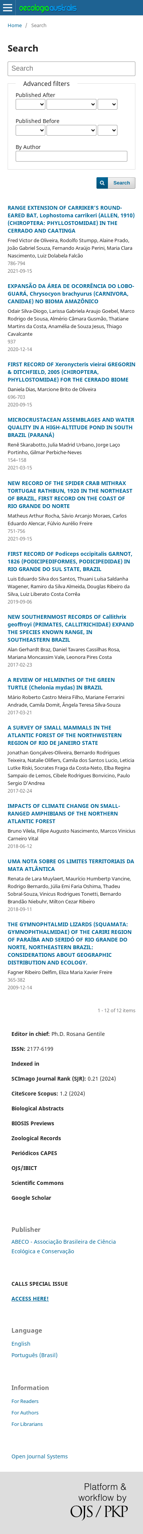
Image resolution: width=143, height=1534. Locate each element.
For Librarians (27, 1424)
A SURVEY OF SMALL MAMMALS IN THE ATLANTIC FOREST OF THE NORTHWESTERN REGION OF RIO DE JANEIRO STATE (65, 735)
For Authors (25, 1412)
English (21, 1343)
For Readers (25, 1401)
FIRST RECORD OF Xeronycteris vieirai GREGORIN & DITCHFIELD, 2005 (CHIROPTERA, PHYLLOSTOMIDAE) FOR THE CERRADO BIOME (71, 372)
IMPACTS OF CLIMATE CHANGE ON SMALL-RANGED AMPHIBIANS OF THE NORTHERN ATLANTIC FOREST (64, 813)
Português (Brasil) (34, 1355)
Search (122, 183)
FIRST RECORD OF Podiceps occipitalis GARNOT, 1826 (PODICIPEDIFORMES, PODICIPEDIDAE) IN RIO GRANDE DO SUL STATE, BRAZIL (70, 561)
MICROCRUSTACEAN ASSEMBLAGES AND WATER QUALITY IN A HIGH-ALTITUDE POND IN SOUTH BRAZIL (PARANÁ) (71, 427)
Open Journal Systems (39, 1456)
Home (15, 25)
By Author (28, 146)
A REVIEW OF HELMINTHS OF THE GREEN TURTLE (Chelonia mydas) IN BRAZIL (61, 683)
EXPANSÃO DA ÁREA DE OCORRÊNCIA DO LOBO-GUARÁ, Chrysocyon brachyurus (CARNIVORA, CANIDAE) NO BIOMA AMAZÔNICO (71, 293)
